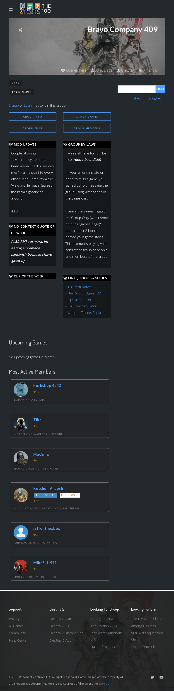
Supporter (46, 495)
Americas (148, 70)
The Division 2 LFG (104, 625)
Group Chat (33, 128)
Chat (160, 89)
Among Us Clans (143, 625)
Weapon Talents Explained (88, 313)
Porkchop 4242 (48, 385)
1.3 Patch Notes (80, 287)
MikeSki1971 (46, 562)
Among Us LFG (102, 618)
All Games (16, 625)
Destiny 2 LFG (61, 625)
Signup (14, 105)
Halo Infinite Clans (145, 646)
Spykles (104, 683)
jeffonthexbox (48, 528)
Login (28, 105)
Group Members (87, 128)
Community (17, 633)
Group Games (87, 116)
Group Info (32, 116)
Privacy (14, 618)
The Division (21, 91)
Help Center (18, 640)
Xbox (15, 83)
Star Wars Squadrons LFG (106, 636)
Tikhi (38, 420)
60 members (72, 70)
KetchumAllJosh (49, 488)
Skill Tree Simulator (82, 306)
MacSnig (42, 454)
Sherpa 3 (70, 495)
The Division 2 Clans (146, 618)
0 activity (125, 70)
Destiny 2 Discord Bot (63, 636)
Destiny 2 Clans (62, 618)
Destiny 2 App (61, 646)
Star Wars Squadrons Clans (147, 636)
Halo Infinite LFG (103, 646)
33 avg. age (100, 70)
